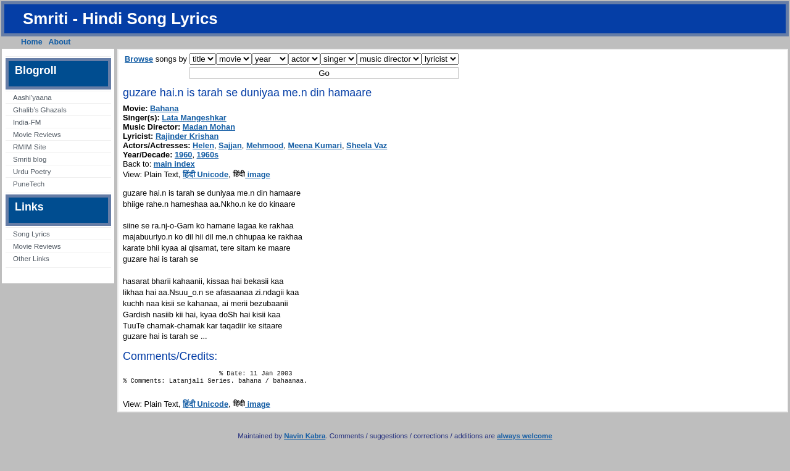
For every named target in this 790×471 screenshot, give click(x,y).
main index (174, 164)
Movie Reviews (36, 134)
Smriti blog (29, 159)
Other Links (31, 258)
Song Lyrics (31, 234)
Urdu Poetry (32, 171)
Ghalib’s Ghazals (40, 110)
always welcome (524, 439)
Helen (203, 145)
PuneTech (28, 184)
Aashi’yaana (32, 97)
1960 (183, 154)
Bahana (164, 108)
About (60, 42)
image (251, 174)
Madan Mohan (209, 126)
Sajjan (230, 145)
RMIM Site (29, 147)
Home (32, 42)
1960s (208, 154)
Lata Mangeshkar (194, 117)
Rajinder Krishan (187, 136)
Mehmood (264, 145)
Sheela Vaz (366, 145)
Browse (139, 59)
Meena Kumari (314, 145)
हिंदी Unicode (205, 174)
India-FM (27, 122)
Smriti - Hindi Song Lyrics (120, 18)
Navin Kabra (304, 439)
